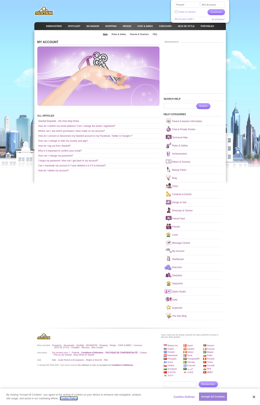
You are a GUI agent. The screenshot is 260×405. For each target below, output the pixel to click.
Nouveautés (69, 345)
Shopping (103, 345)
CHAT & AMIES (125, 345)
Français (211, 349)
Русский (210, 365)
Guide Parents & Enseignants (71, 360)
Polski (209, 355)
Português (172, 359)
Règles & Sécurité (94, 360)
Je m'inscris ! (218, 19)
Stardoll (44, 10)
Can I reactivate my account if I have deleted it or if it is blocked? (72, 165)
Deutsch (210, 345)
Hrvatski (171, 352)
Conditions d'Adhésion (122, 365)
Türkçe (210, 362)
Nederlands (173, 355)
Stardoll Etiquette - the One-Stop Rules (58, 121)
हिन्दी (209, 369)
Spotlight (80, 345)
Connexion (216, 12)
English (171, 349)
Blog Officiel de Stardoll (84, 355)
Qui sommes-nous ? (61, 353)
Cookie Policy (68, 398)
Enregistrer (57, 345)
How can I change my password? (55, 155)
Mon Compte (97, 347)
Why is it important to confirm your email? (60, 150)
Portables (75, 347)
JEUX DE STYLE (61, 347)
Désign (113, 345)
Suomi (170, 362)
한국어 (171, 375)
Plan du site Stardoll (63, 355)
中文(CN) (172, 372)
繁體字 (210, 372)
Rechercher (208, 384)
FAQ (106, 360)
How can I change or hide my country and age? (63, 140)
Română (211, 359)
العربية (190, 369)
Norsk (189, 355)
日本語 (190, 372)
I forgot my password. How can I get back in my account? (68, 160)
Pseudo (180, 4)
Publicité (75, 353)
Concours (138, 345)
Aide (54, 360)
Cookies (143, 353)
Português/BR (193, 359)
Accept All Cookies (213, 396)
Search (203, 106)
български (172, 369)
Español (190, 349)
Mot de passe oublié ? (184, 19)
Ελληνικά (191, 365)
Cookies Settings (184, 396)
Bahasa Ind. (173, 345)
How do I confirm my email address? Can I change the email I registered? (76, 126)
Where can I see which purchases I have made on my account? (71, 131)
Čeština (171, 365)
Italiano (190, 352)
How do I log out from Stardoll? (54, 145)
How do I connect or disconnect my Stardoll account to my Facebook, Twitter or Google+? (85, 136)
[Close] (254, 397)
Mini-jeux (86, 347)
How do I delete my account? (53, 170)
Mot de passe (209, 4)
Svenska (191, 362)
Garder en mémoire (187, 12)
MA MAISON (91, 345)
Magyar (210, 352)
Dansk (190, 345)
